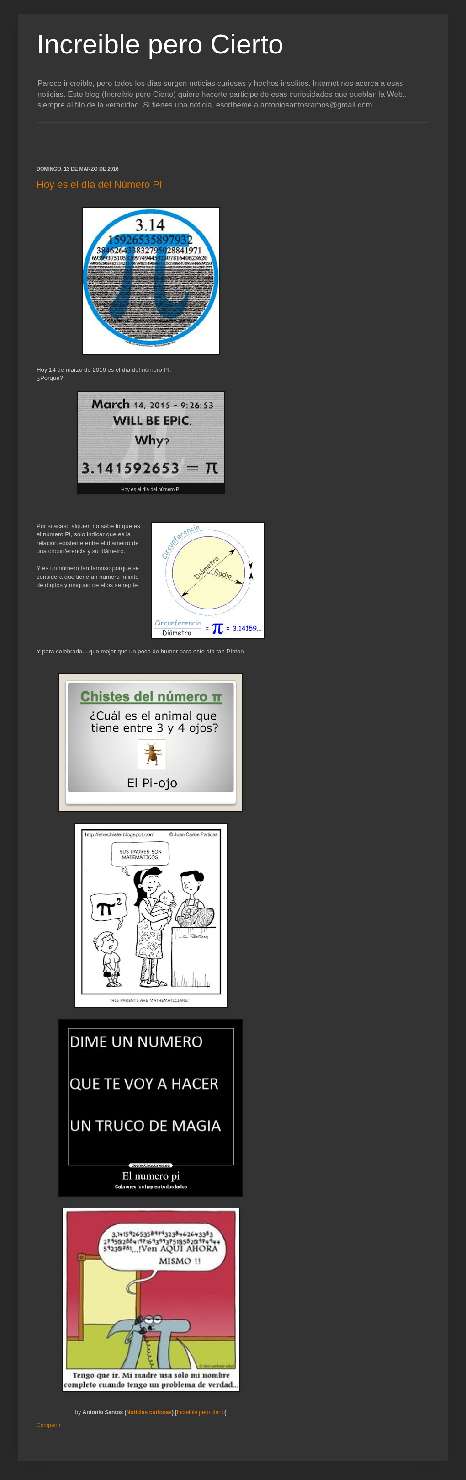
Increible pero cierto (201, 1412)
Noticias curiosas (149, 1412)
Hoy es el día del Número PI (99, 184)
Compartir (49, 1425)
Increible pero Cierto (160, 44)
